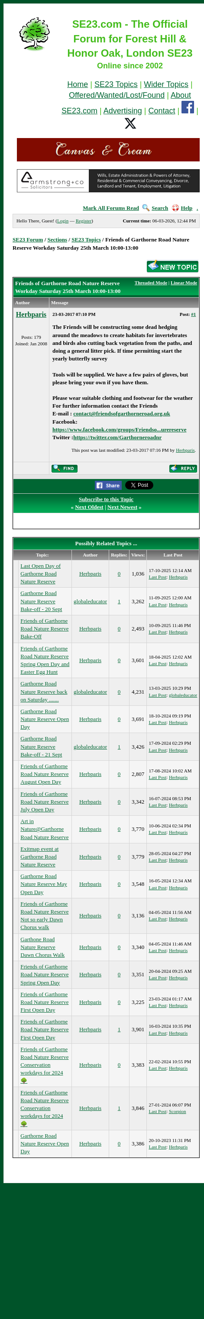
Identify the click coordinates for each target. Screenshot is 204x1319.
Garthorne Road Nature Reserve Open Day (44, 719)
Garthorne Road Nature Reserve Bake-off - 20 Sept (41, 601)
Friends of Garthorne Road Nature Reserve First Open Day (44, 1002)
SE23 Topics (116, 84)
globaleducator (90, 601)
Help (182, 208)
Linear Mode (184, 282)
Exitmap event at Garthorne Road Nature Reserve (39, 857)
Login (62, 220)
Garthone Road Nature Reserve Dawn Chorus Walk (42, 947)
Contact (162, 110)
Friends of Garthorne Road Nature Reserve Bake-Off (44, 629)
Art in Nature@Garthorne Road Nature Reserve (44, 829)
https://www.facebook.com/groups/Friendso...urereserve (119, 429)
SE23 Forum (28, 239)
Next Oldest (89, 507)
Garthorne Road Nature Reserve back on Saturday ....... (43, 691)
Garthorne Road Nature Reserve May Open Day (43, 884)
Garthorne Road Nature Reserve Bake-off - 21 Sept (41, 746)
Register (84, 220)
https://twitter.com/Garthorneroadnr (117, 437)
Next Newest (122, 507)
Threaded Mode (151, 282)
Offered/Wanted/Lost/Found (117, 95)
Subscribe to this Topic (106, 499)
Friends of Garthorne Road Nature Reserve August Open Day (44, 774)
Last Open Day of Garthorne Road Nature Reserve (40, 574)
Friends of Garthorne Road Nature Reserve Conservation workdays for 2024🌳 (44, 1065)
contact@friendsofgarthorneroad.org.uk (121, 413)
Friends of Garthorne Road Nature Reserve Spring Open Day (44, 974)
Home (77, 84)
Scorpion (177, 1111)
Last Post (157, 576)
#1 (193, 314)
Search (155, 208)
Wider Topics (166, 84)
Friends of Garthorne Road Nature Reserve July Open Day (44, 802)
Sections (58, 239)
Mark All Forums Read (111, 208)
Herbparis (31, 314)
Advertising (123, 110)
